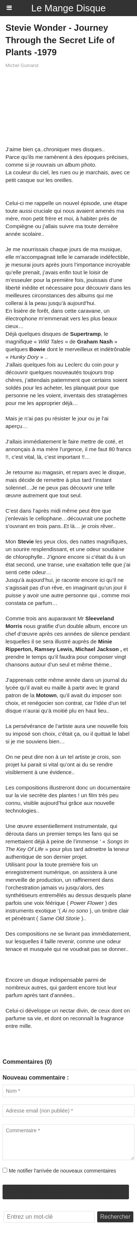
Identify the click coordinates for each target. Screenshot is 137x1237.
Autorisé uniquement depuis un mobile (66, 1192)
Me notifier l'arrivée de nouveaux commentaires (62, 1171)
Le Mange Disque (68, 8)
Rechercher (115, 1217)
